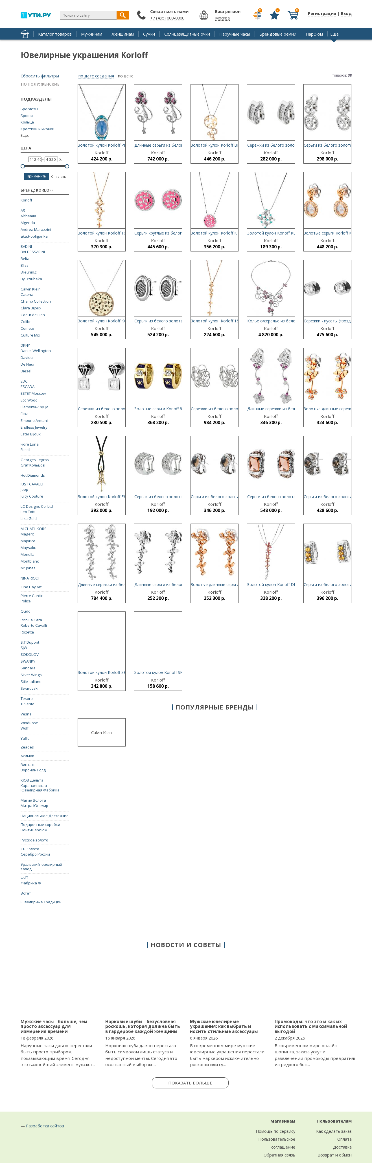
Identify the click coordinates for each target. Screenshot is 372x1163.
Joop (24, 489)
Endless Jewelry (34, 427)
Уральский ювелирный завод (41, 866)
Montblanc (30, 561)
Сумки (149, 34)
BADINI (26, 246)
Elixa (25, 413)
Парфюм (314, 34)
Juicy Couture (32, 496)
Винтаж (27, 764)
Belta (25, 258)
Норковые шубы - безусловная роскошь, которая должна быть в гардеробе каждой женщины (142, 1026)
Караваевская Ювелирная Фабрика (40, 788)
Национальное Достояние (45, 815)
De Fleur (28, 364)
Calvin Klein (31, 289)
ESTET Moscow (33, 393)
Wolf (25, 728)
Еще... (25, 135)
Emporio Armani (34, 420)
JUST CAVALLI (32, 484)
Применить (36, 176)
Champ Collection (36, 301)
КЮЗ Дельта (32, 780)
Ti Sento (27, 703)
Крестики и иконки (37, 129)
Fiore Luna (30, 444)
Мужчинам (91, 34)
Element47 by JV (34, 406)
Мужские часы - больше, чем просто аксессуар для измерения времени (54, 1026)
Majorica (28, 540)
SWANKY (28, 661)
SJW (24, 647)
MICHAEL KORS (34, 528)
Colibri (26, 321)
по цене (126, 76)
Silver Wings (31, 674)
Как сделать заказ (334, 1131)
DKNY (25, 345)
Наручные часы (234, 34)
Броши (27, 115)
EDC (24, 381)
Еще (334, 34)
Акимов (27, 755)
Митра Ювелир (34, 805)
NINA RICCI (30, 578)
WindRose (29, 722)
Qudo (25, 611)
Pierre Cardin (32, 595)
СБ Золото (30, 848)
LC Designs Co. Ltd (37, 506)
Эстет (26, 893)
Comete (27, 328)
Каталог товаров (55, 34)
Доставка (342, 1147)
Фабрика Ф (31, 883)
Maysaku (28, 547)
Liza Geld (29, 518)
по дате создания (96, 76)
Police (26, 601)
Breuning (28, 272)
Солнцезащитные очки (187, 34)
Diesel (26, 371)
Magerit (27, 534)
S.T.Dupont (30, 642)
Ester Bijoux (31, 434)
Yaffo (25, 738)
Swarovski (29, 688)
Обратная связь (279, 1155)
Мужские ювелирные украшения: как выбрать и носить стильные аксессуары (224, 1026)
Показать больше (190, 1083)
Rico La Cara (31, 619)
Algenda (28, 222)
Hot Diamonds (33, 475)
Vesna (26, 714)
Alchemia (28, 215)
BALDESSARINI (33, 251)
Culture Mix (30, 335)
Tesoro (27, 698)
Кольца (27, 122)
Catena (27, 294)
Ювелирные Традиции (41, 901)
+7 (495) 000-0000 (167, 18)
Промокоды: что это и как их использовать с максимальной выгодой (311, 1026)
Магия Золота (33, 800)
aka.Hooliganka (34, 236)
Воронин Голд (33, 770)
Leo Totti (28, 511)
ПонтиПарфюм (34, 829)
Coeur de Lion (33, 314)
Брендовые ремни (277, 34)
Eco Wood (29, 400)
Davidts (27, 357)
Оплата (344, 1139)
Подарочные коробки (40, 824)
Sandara (28, 668)
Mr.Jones (28, 567)
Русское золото (34, 840)
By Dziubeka (31, 278)
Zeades (27, 747)
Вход (346, 13)
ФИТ (24, 877)
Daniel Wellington (36, 350)
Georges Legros (35, 459)
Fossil (25, 449)
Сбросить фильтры (40, 76)
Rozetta (27, 632)
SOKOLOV (30, 654)
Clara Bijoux (31, 308)
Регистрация (322, 13)
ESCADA (27, 386)
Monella (27, 554)
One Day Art (31, 586)
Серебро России (35, 854)
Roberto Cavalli (34, 625)
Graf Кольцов (33, 465)
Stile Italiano (31, 681)
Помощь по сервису (275, 1131)
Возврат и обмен (335, 1155)
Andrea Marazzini (36, 229)
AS (23, 210)
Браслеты (29, 109)
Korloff (26, 200)
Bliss (25, 265)
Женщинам (122, 34)
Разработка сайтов (45, 1126)
